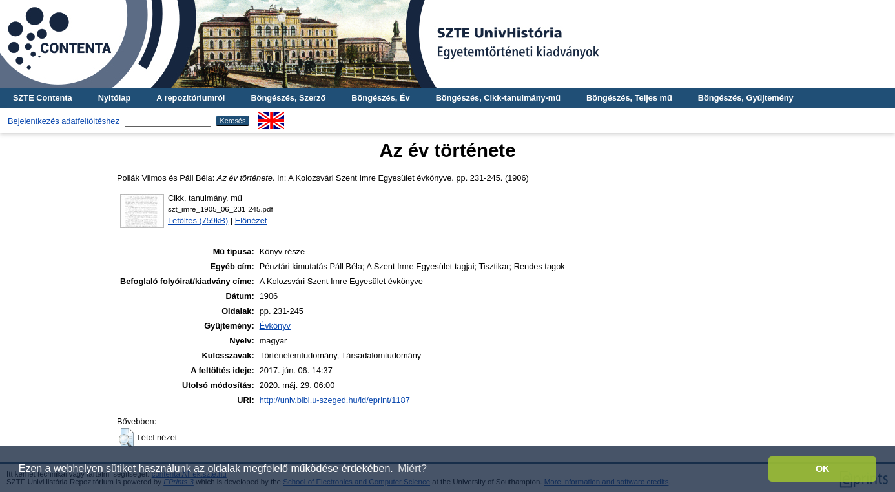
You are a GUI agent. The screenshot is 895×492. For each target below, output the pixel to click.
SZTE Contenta (42, 98)
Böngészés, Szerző (288, 98)
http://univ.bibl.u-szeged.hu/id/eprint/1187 (335, 400)
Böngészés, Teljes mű (629, 98)
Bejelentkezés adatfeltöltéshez (63, 121)
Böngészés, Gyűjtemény (746, 98)
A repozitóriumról (190, 98)
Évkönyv (275, 326)
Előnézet (251, 220)
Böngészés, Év (380, 98)
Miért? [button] (412, 468)
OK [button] (823, 469)
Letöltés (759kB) (198, 220)
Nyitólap (114, 98)
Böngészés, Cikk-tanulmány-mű (498, 98)
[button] (126, 437)
